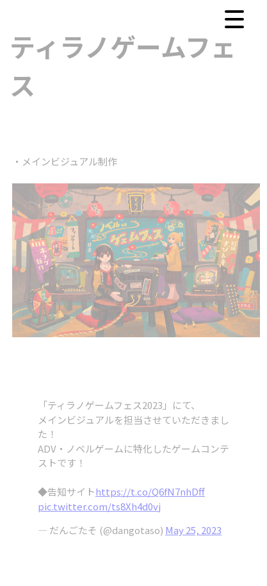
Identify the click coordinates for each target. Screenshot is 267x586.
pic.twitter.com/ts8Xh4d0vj (99, 506)
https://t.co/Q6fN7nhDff (150, 491)
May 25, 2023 (193, 530)
